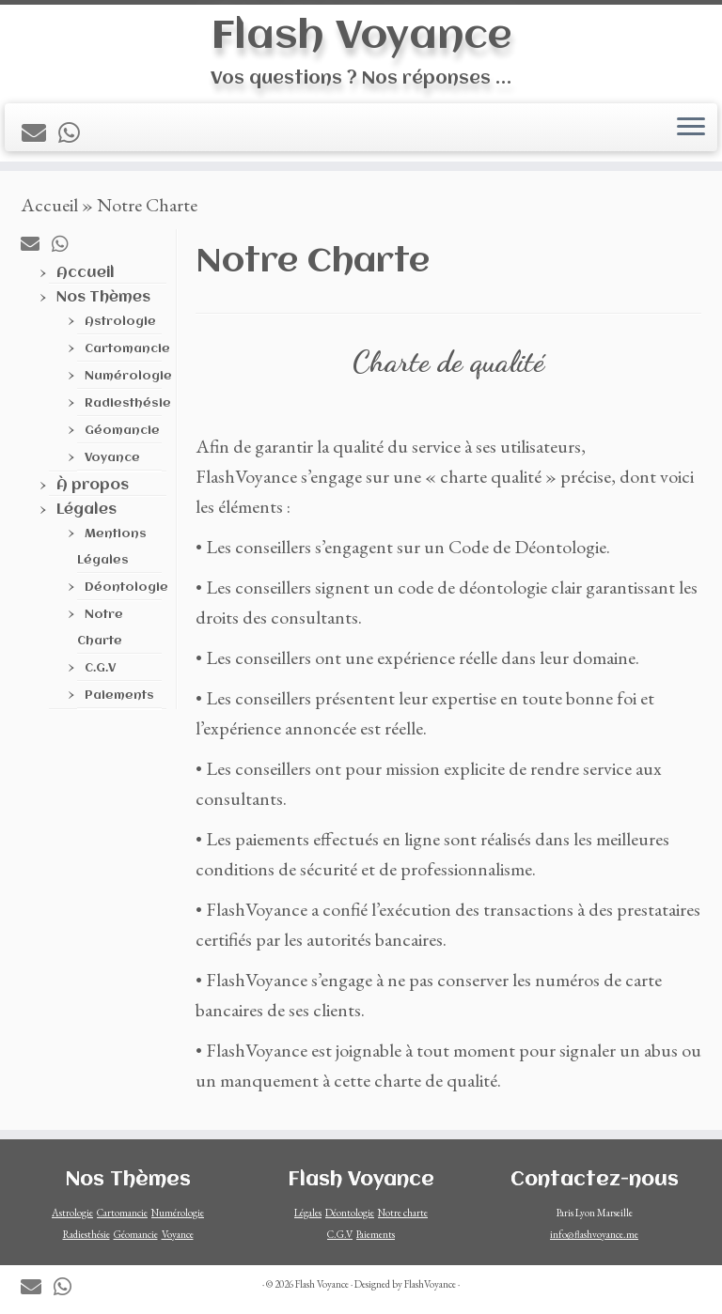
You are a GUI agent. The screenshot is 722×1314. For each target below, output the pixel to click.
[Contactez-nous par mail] (40, 134)
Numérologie (128, 382)
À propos (92, 491)
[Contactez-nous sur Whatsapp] (75, 134)
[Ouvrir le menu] (691, 129)
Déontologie (126, 593)
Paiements (119, 701)
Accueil (49, 210)
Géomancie (122, 436)
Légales (86, 515)
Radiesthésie (128, 409)
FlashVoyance (430, 1284)
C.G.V (100, 674)
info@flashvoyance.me (594, 1234)
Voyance (112, 463)
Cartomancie (127, 354)
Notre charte (403, 1212)
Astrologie (120, 327)
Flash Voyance (361, 37)
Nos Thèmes (103, 303)
